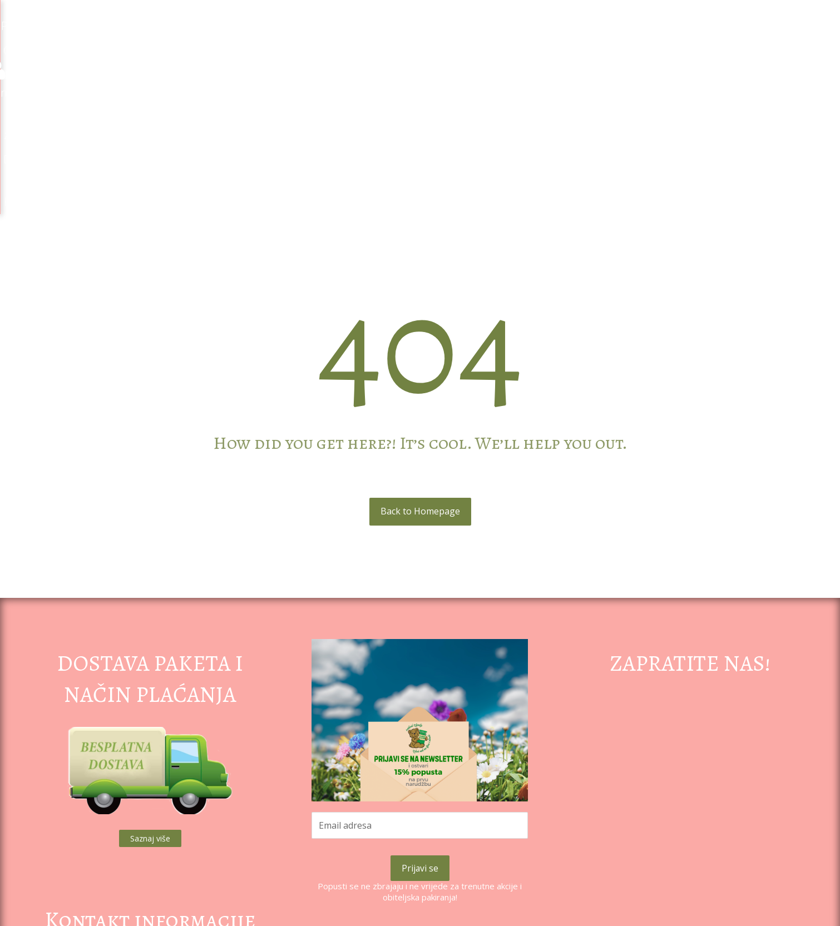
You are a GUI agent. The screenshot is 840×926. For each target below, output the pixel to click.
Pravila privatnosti (420, 850)
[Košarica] (812, 22)
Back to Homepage (420, 355)
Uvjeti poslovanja (420, 872)
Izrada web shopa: (746, 919)
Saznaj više (150, 682)
